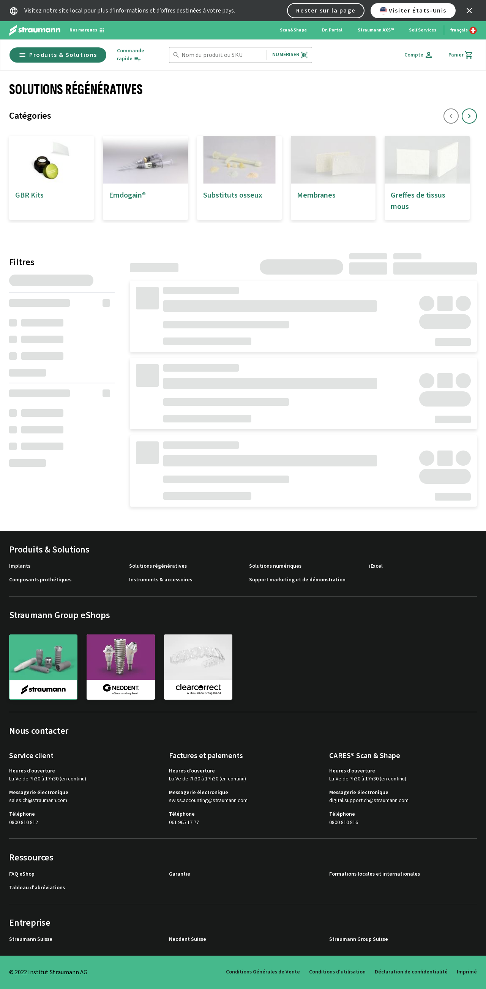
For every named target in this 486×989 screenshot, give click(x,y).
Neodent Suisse (187, 939)
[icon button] (469, 10)
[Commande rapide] (136, 55)
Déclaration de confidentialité (411, 972)
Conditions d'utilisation (337, 972)
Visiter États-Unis (413, 10)
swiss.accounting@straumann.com (208, 800)
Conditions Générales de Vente (263, 972)
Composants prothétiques (40, 580)
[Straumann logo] (34, 30)
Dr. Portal (332, 30)
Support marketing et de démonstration (297, 580)
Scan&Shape (293, 30)
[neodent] (121, 666)
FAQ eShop (22, 874)
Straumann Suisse (30, 939)
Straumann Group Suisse (358, 939)
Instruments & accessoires (160, 580)
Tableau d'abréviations (37, 888)
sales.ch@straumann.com (38, 800)
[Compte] (418, 55)
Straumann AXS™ (376, 30)
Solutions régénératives (158, 566)
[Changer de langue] (463, 30)
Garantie (179, 874)
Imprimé (467, 972)
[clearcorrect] (198, 666)
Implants (19, 566)
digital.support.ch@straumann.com (369, 800)
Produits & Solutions (58, 55)
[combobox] (222, 55)
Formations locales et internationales (374, 874)
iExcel (376, 566)
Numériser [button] (290, 55)
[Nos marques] (87, 30)
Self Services (422, 30)
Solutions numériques (275, 566)
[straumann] (43, 667)
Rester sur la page (325, 10)
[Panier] (461, 55)
